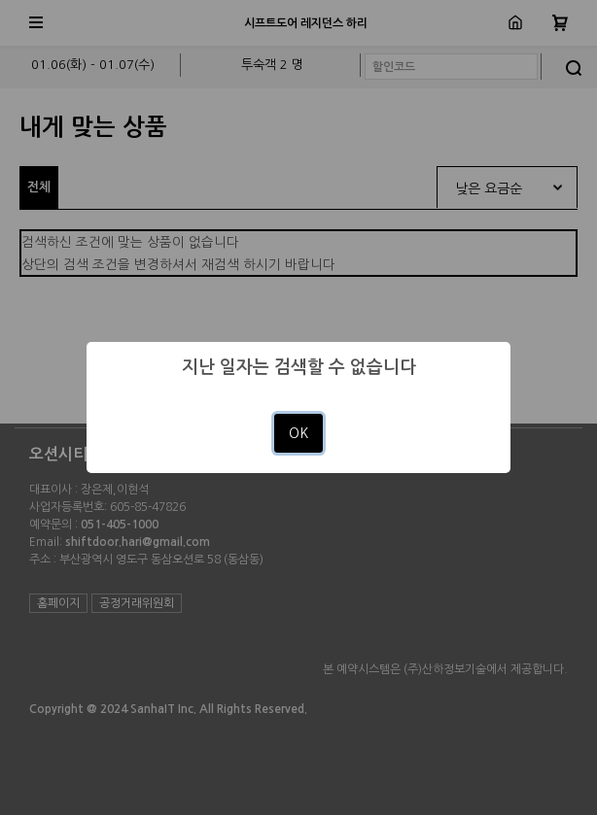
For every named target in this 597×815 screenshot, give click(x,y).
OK (298, 433)
